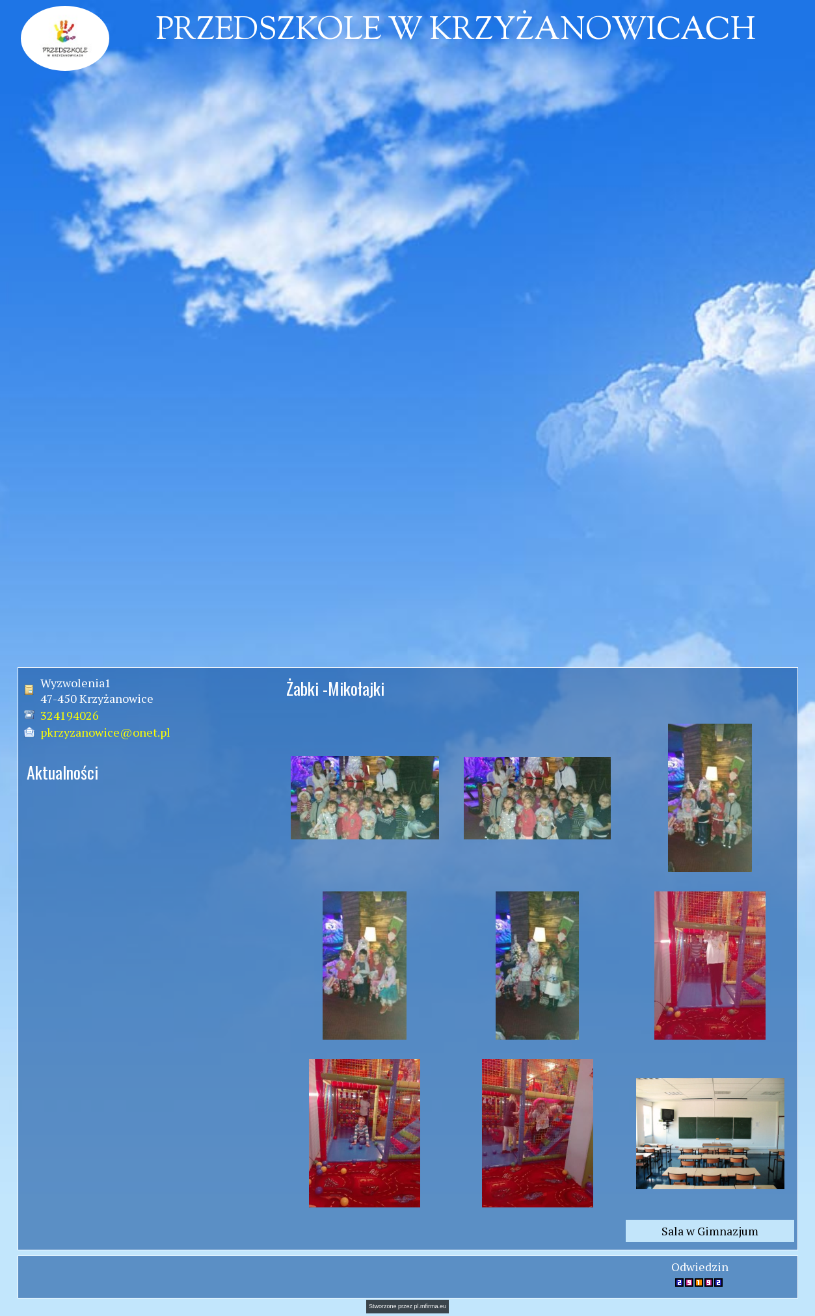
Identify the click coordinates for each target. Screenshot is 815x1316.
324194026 (69, 715)
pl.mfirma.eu (430, 1306)
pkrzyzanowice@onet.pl (105, 732)
